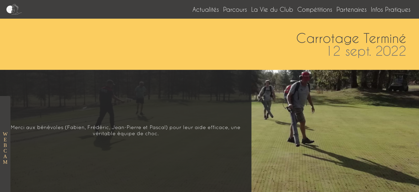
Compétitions (314, 9)
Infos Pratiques (390, 9)
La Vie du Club (272, 9)
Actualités (205, 9)
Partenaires (351, 9)
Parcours (235, 9)
